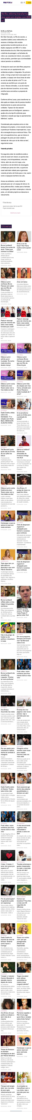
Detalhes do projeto (16, 213)
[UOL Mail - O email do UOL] (22, 3)
